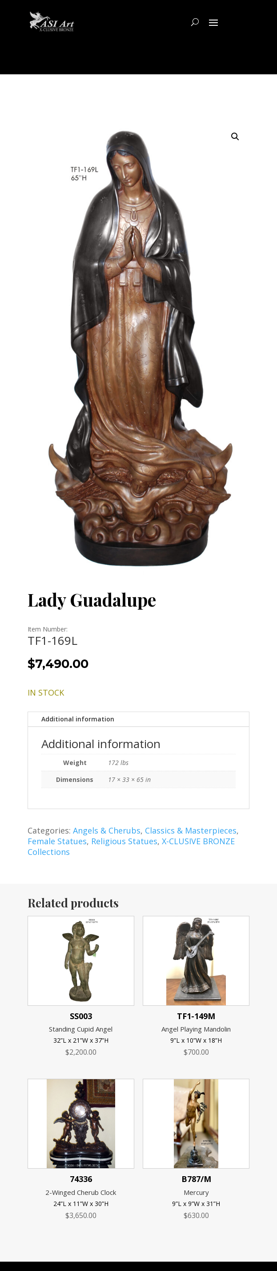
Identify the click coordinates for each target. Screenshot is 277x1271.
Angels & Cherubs (107, 830)
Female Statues (57, 841)
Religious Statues (124, 841)
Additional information (77, 719)
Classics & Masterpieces (191, 830)
